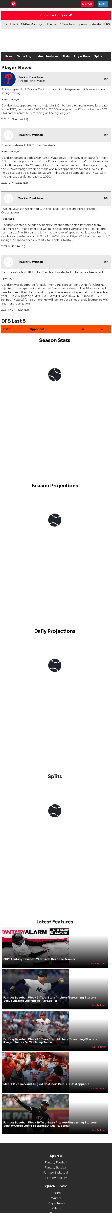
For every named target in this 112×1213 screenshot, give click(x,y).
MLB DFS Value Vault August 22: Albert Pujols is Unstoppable (46, 1084)
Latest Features (47, 56)
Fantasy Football (56, 1162)
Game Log (24, 56)
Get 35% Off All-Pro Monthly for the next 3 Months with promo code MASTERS (57, 24)
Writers (56, 1198)
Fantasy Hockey (56, 1177)
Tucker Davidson (30, 77)
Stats (66, 56)
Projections (82, 56)
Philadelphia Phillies (31, 80)
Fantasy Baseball (56, 1167)
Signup (87, 3)
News (9, 56)
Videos (56, 1208)
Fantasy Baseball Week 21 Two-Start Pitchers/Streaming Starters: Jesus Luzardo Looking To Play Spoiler (50, 999)
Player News (56, 1203)
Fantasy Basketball (56, 1172)
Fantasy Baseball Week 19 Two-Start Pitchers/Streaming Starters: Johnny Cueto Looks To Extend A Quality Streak (50, 1124)
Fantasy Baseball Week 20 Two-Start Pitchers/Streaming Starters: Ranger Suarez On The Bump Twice (50, 1040)
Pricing (56, 1193)
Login (102, 3)
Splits (98, 56)
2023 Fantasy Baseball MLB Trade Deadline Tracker (39, 959)
